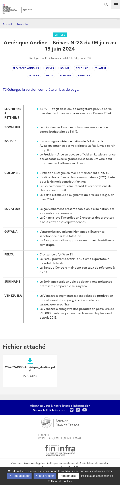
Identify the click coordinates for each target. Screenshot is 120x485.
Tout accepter (19, 475)
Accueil (7, 24)
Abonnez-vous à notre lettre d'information (60, 405)
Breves (49, 68)
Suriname (65, 75)
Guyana (34, 75)
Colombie (82, 68)
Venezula (84, 75)
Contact (16, 463)
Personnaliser (69, 475)
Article (60, 34)
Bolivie (64, 68)
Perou (49, 75)
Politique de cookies (95, 463)
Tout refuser (44, 475)
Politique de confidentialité (64, 463)
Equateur (100, 68)
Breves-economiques (26, 68)
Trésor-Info (23, 24)
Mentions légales (34, 463)
